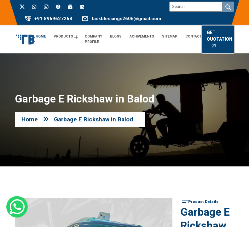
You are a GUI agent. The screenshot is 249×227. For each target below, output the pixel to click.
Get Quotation (219, 39)
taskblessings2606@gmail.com (126, 18)
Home (29, 119)
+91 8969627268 (53, 18)
